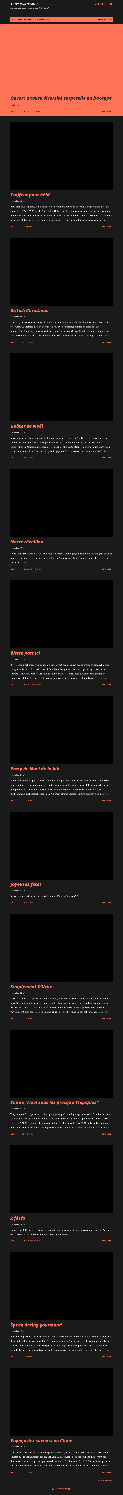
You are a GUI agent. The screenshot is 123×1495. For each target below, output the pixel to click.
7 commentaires (27, 903)
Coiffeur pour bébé (30, 195)
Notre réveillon (26, 542)
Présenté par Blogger (61, 1489)
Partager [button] (14, 111)
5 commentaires (27, 342)
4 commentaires (27, 1018)
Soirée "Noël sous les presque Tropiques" (54, 1102)
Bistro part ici (25, 653)
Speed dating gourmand (36, 1325)
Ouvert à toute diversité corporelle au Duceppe (61, 98)
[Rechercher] (100, 4)
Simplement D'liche (31, 987)
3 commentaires (27, 1472)
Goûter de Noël (26, 426)
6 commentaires (27, 458)
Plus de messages (105, 1480)
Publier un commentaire (31, 111)
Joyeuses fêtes (26, 884)
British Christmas (29, 310)
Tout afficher (104, 19)
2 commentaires (27, 226)
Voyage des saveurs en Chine (41, 1440)
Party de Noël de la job (34, 769)
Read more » (107, 111)
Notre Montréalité (24, 4)
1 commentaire (27, 800)
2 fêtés (17, 1218)
